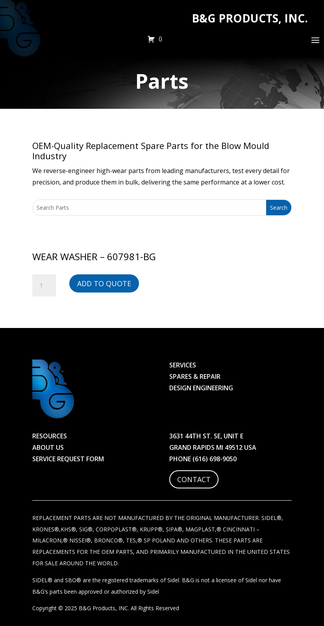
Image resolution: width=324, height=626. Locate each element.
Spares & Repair (194, 376)
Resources (49, 436)
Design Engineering (201, 388)
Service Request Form (68, 459)
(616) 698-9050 (215, 459)
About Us (48, 447)
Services (182, 365)
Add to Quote (104, 283)
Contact (194, 479)
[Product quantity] (44, 285)
